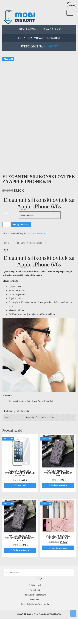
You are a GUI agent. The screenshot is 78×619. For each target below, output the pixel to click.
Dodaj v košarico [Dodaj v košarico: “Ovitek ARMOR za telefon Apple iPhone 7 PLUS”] (21, 550)
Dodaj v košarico (21, 224)
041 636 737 (50, 46)
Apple (31, 233)
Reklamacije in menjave (35, 595)
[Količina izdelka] (6, 224)
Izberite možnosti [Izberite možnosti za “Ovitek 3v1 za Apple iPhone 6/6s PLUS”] (59, 548)
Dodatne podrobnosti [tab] (29, 243)
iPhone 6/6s (40, 233)
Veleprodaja (35, 599)
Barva (6, 213)
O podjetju (35, 590)
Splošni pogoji (35, 585)
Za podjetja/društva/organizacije (35, 604)
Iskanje (39, 578)
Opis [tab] (6, 243)
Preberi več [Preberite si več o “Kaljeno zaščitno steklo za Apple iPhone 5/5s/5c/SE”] (20, 485)
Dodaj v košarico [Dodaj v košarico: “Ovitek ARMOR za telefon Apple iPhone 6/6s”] (59, 485)
